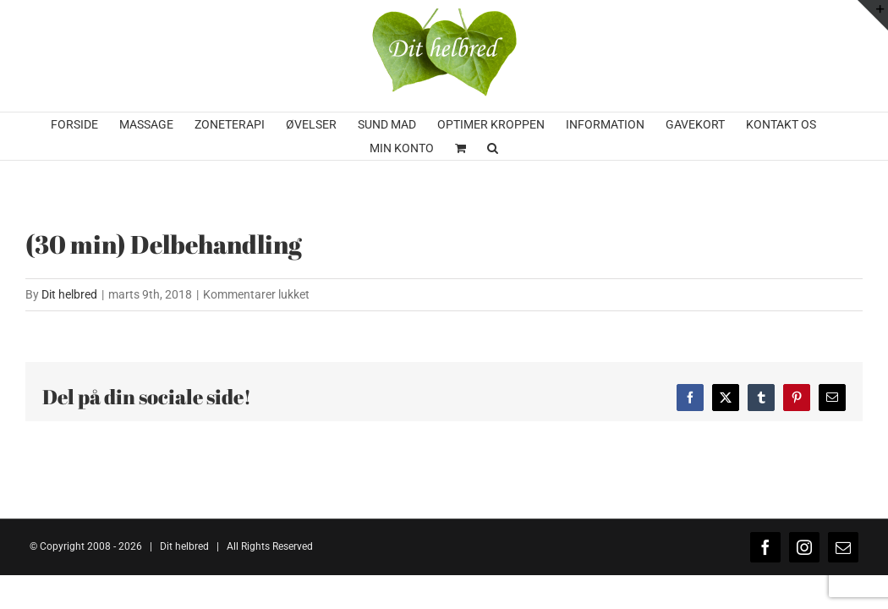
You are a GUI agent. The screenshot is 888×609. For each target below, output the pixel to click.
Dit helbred (69, 294)
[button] (561, 148)
